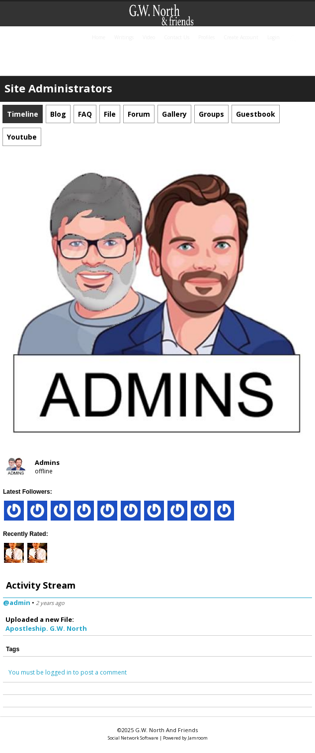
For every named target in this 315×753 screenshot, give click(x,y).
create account (241, 37)
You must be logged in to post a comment (67, 672)
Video (149, 37)
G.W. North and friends (166, 730)
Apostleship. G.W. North (46, 628)
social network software (133, 738)
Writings (124, 37)
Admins (47, 462)
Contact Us (176, 37)
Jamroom (198, 738)
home (98, 37)
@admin (16, 602)
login (273, 37)
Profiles (206, 37)
